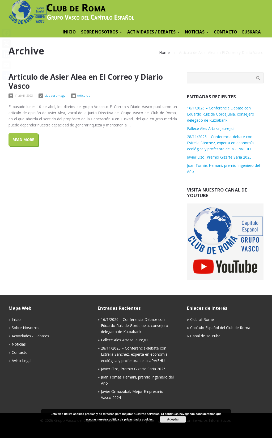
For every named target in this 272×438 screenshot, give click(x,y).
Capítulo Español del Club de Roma (220, 327)
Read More (23, 139)
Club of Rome (202, 319)
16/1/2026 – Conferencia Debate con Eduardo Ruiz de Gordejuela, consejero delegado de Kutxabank (220, 114)
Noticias (19, 344)
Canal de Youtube (205, 335)
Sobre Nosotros (25, 327)
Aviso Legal (21, 360)
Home (164, 52)
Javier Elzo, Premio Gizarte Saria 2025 (219, 157)
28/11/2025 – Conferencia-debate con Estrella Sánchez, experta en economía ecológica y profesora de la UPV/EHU (220, 142)
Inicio (16, 319)
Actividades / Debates (30, 335)
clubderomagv (54, 95)
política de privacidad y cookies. (131, 419)
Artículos (83, 95)
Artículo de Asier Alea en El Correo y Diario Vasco (85, 81)
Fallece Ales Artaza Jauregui (210, 128)
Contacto (20, 352)
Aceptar (173, 419)
